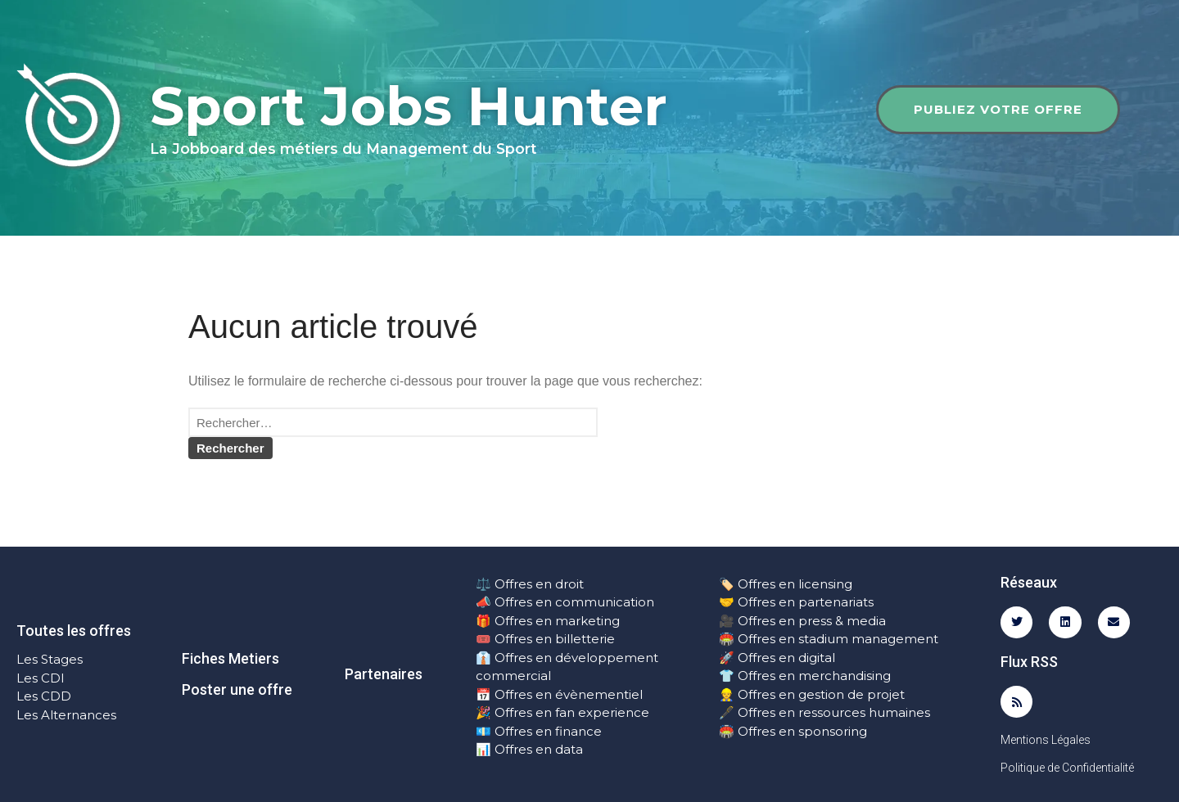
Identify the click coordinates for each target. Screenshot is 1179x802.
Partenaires (383, 674)
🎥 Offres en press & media (802, 621)
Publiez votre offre (998, 109)
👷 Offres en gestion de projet (812, 694)
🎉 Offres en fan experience (562, 712)
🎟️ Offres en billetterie (545, 639)
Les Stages (49, 659)
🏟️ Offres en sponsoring (793, 731)
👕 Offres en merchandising (805, 675)
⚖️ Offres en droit (530, 584)
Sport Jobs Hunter (408, 106)
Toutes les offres (73, 630)
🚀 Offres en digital (777, 657)
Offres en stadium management (836, 639)
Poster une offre (237, 689)
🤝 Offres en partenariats (796, 602)
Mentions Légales (1046, 739)
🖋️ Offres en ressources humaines (824, 712)
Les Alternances (66, 715)
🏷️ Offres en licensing (785, 584)
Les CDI (40, 678)
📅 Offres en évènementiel (559, 694)
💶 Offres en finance (539, 731)
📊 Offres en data (529, 749)
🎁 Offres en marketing (548, 621)
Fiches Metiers (230, 658)
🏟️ (726, 639)
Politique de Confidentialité (1067, 767)
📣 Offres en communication (565, 602)
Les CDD (43, 696)
